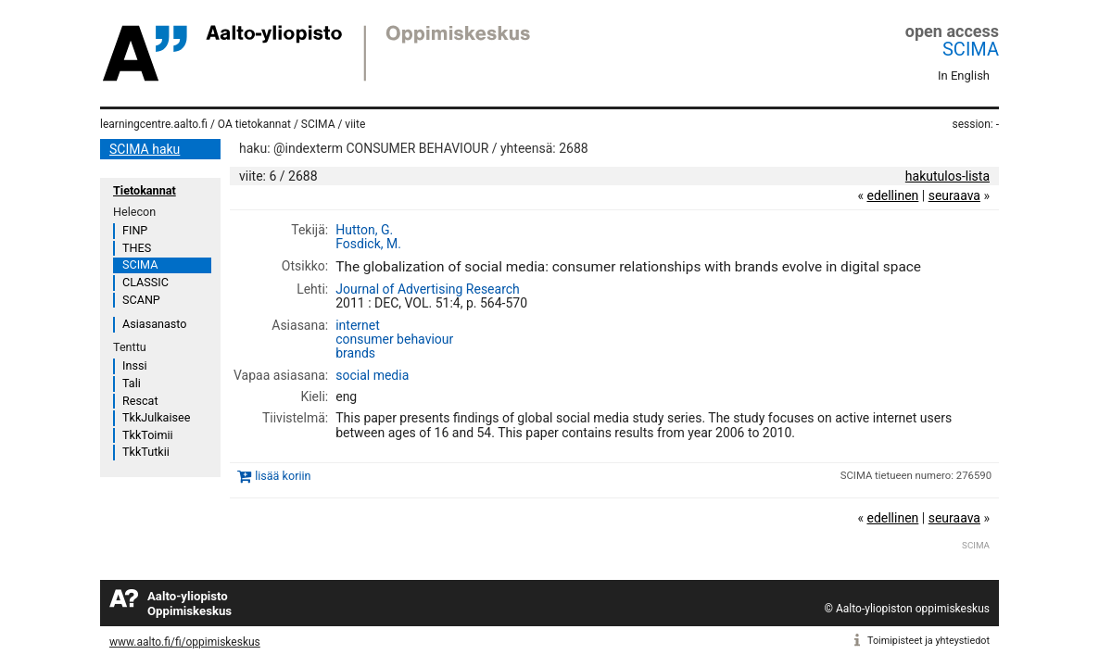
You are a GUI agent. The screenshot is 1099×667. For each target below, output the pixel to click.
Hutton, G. (364, 229)
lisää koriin (282, 476)
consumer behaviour (394, 339)
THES (136, 248)
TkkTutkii (146, 452)
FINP (134, 230)
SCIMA (970, 49)
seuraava (954, 195)
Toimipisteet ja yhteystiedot (928, 641)
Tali (131, 383)
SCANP (141, 300)
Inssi (134, 365)
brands (355, 353)
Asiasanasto (154, 324)
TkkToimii (147, 435)
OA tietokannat (254, 124)
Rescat (140, 401)
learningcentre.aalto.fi (154, 124)
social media (372, 375)
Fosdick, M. (368, 243)
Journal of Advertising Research (427, 289)
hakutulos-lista (947, 176)
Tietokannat (144, 190)
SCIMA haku (144, 149)
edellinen (892, 195)
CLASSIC (145, 282)
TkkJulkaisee (156, 417)
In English (964, 75)
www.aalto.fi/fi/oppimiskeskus (184, 642)
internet (357, 325)
